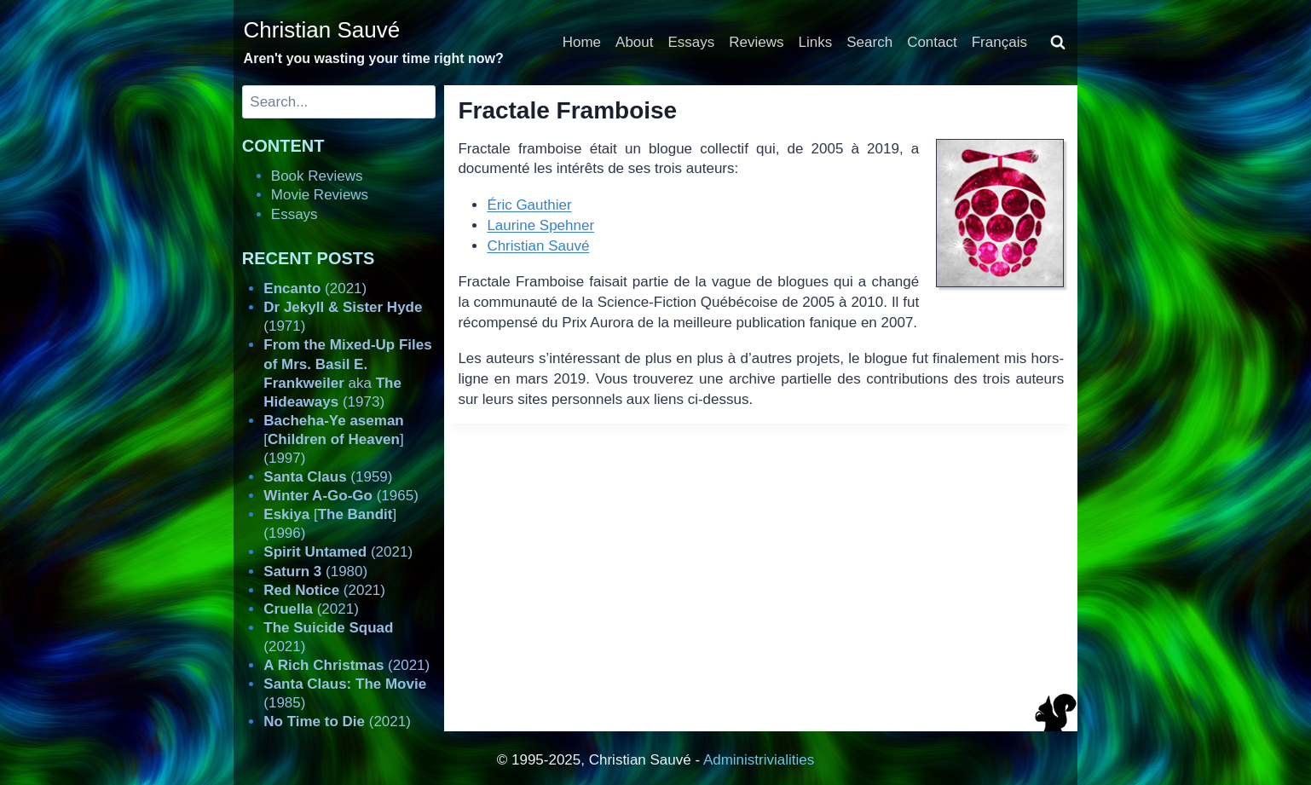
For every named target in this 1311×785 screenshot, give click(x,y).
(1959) (327, 477)
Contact (932, 42)
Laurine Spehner (540, 225)
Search (869, 42)
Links (816, 42)
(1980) (315, 571)
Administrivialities (758, 760)
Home (582, 42)
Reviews (756, 42)
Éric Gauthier (529, 205)
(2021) (315, 288)
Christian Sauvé (538, 246)
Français (999, 42)
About (634, 42)
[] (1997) (333, 439)
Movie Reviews (319, 195)
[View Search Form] (1057, 42)
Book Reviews (317, 176)
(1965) (341, 496)
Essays (691, 42)
